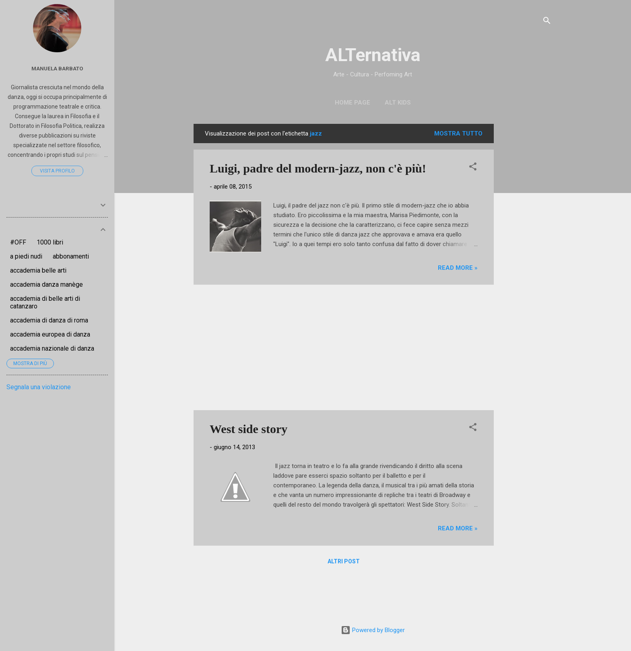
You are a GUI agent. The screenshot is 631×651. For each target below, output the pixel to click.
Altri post (344, 561)
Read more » (458, 267)
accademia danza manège (46, 284)
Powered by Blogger (373, 630)
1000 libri (50, 242)
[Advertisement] (526, 244)
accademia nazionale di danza (52, 348)
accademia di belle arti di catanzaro (45, 302)
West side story (248, 428)
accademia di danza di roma (49, 320)
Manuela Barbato (57, 68)
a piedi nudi (26, 256)
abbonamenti (71, 256)
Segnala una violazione (38, 387)
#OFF (18, 242)
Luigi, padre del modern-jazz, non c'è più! (318, 168)
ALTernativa (373, 55)
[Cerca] (547, 22)
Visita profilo (57, 171)
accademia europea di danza (50, 334)
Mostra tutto (458, 133)
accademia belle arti (38, 270)
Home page (352, 102)
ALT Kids (398, 102)
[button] (473, 168)
